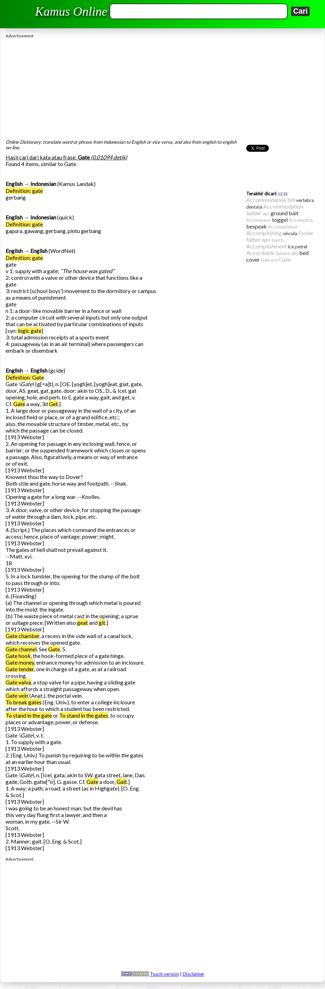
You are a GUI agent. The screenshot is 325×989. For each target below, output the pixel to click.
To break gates (23, 702)
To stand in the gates (83, 715)
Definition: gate (24, 190)
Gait (121, 781)
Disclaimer (193, 974)
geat (82, 622)
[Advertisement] (162, 87)
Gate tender (20, 669)
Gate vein (17, 695)
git (102, 622)
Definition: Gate (25, 377)
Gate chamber (22, 635)
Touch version (164, 974)
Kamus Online (71, 11)
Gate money (20, 662)
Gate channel (21, 649)
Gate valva (18, 682)
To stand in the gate (29, 715)
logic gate (29, 330)
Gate (19, 403)
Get (53, 403)
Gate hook (18, 655)
